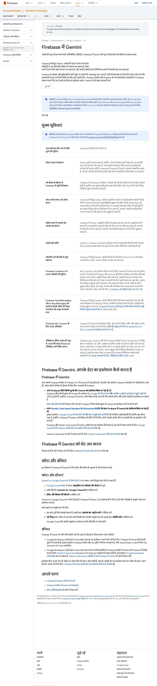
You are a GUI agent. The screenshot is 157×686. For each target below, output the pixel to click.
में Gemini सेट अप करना (87, 451)
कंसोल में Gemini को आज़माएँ (62, 585)
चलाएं (40, 3)
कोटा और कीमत (53, 404)
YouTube (80, 669)
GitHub (39, 673)
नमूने (38, 665)
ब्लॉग (136, 3)
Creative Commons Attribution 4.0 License (94, 596)
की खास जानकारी (104, 434)
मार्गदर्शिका (40, 657)
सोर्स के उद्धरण (110, 203)
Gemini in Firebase (36, 10)
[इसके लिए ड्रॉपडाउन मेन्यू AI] (39, 16)
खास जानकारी (8, 16)
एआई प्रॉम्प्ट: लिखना (64, 108)
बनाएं (28, 3)
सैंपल (79, 16)
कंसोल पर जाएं (147, 3)
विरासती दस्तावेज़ (122, 677)
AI (85, 41)
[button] (15, 30)
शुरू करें (47, 86)
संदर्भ (38, 661)
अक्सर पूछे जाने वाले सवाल (125, 673)
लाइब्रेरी (39, 669)
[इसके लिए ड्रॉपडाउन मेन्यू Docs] (83, 3)
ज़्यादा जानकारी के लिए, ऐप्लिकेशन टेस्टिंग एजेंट (110, 356)
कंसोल (56, 485)
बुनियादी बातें (22, 16)
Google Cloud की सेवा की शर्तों (72, 414)
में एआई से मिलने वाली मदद (104, 137)
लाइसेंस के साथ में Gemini (92, 556)
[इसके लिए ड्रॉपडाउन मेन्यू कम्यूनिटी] (98, 3)
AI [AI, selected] (35, 16)
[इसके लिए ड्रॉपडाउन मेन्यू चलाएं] (45, 3)
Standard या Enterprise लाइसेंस (75, 408)
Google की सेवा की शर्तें (99, 393)
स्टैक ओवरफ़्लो (122, 661)
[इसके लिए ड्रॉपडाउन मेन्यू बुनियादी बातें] (29, 16)
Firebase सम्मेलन (83, 661)
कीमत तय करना (65, 3)
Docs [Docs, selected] (78, 3)
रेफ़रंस (71, 16)
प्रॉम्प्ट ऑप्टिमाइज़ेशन (54, 590)
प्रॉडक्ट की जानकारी (123, 669)
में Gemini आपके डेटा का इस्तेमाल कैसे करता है (86, 564)
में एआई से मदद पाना (122, 289)
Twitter (79, 665)
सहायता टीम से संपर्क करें (125, 657)
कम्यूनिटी (91, 3)
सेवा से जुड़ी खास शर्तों (96, 414)
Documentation (12, 10)
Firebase (45, 41)
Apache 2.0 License (136, 596)
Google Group (122, 665)
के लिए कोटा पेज (62, 480)
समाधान (53, 3)
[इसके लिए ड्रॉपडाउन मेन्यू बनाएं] (33, 3)
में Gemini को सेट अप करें (61, 581)
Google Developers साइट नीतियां (73, 599)
